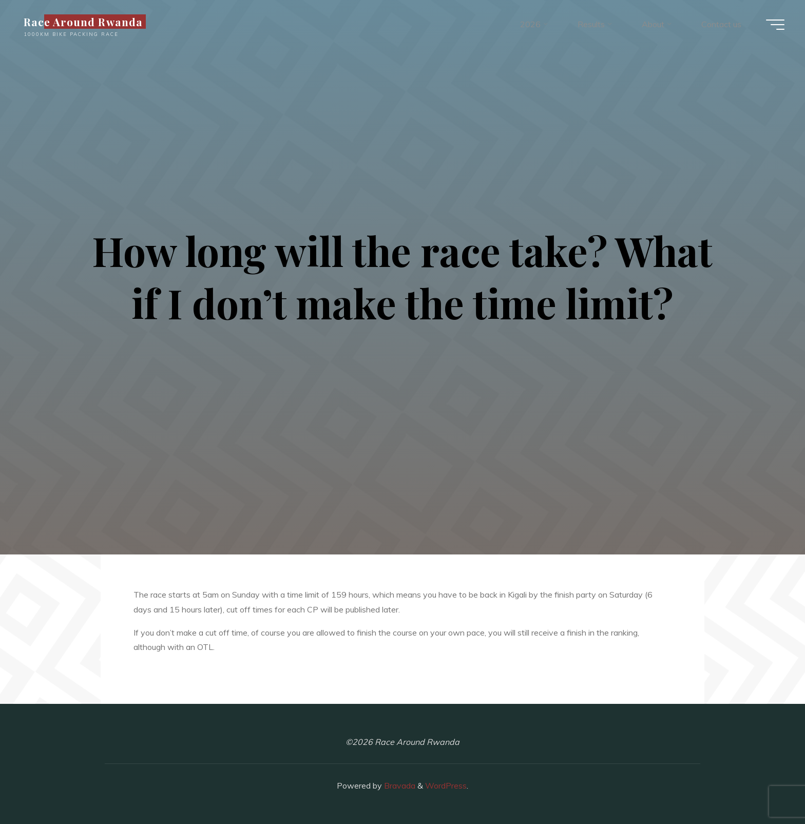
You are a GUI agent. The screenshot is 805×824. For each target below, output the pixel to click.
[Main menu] (775, 25)
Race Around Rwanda (83, 21)
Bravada (398, 785)
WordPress (446, 785)
